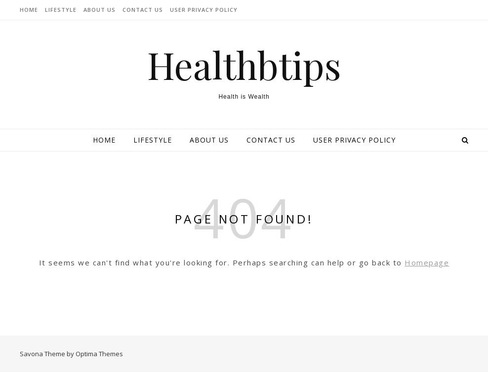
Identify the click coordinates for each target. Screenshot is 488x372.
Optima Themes (99, 353)
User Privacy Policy (204, 9)
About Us (99, 9)
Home (29, 9)
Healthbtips (244, 64)
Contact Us (142, 9)
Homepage (427, 262)
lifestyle (61, 9)
